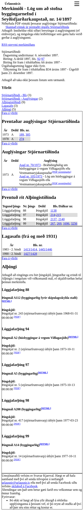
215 (58, 215)
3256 (74, 223)
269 (59, 223)
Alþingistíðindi (11, 102)
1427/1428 (30, 253)
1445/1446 (45, 249)
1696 (66, 223)
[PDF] (17, 316)
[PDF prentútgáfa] (61, 171)
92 (38, 58)
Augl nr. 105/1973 (30, 176)
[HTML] (7, 301)
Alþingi (6, 109)
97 (43, 58)
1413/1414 (30, 249)
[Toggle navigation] (76, 4)
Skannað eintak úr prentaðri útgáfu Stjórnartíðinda (37, 27)
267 (52, 223)
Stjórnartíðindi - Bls (14, 95)
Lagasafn (7, 105)
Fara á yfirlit (10, 113)
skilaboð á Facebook (24, 486)
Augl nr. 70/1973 (30, 165)
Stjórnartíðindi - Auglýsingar (20, 98)
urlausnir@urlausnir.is (16, 482)
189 (21, 134)
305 (27, 134)
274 (21, 139)
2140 (61, 219)
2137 (53, 219)
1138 (53, 210)
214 (52, 215)
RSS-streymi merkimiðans (18, 44)
